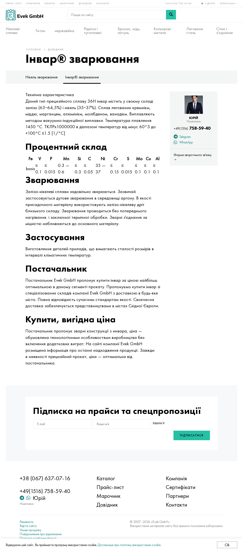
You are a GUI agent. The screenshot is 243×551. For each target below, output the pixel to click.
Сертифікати (180, 487)
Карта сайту (28, 526)
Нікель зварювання (41, 77)
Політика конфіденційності (38, 538)
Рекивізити (26, 522)
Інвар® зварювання (82, 77)
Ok (227, 545)
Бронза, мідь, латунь (129, 31)
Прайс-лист (14, 3)
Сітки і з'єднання (224, 31)
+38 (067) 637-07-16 (45, 478)
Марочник (67, 3)
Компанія (33, 3)
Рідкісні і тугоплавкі (92, 31)
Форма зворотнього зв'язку (192, 157)
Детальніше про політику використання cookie (129, 545)
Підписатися (191, 435)
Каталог (50, 3)
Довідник (85, 3)
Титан (40, 31)
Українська (228, 3)
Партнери (177, 495)
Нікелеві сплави (13, 31)
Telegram (182, 137)
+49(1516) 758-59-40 (178, 3)
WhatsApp (183, 142)
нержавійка (64, 31)
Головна (33, 49)
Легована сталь (194, 31)
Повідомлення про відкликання (41, 534)
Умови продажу (30, 530)
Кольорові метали (162, 31)
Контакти (102, 3)
